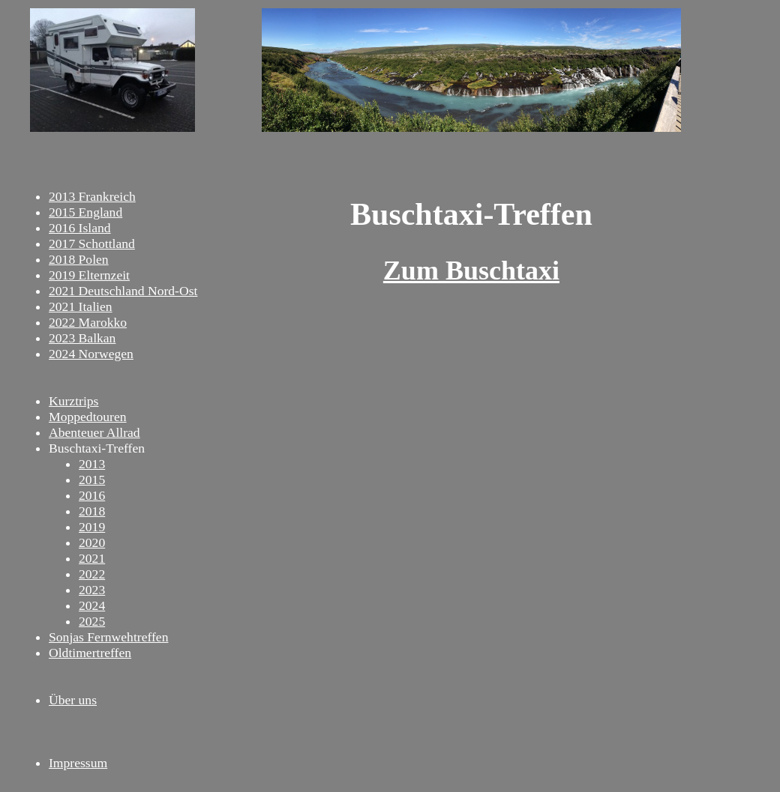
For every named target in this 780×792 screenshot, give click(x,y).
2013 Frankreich (92, 196)
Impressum (78, 762)
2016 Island (80, 227)
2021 (92, 558)
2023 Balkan (82, 337)
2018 (92, 511)
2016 (92, 495)
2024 (92, 605)
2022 (92, 573)
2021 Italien (80, 306)
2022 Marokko (88, 322)
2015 (92, 479)
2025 (92, 621)
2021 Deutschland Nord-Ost (123, 290)
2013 (92, 463)
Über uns (73, 699)
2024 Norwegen (91, 353)
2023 (92, 589)
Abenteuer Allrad (94, 432)
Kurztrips (73, 400)
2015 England (85, 212)
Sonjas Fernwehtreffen (108, 636)
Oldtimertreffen (90, 652)
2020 (92, 542)
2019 (92, 526)
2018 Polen (79, 259)
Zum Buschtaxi (471, 270)
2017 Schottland (92, 243)
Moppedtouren (88, 416)
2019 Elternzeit (89, 274)
